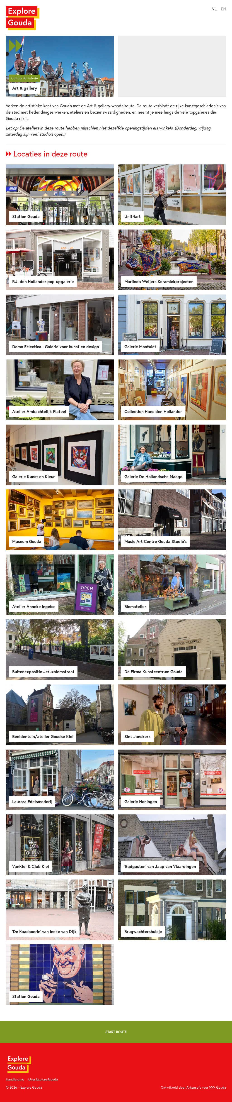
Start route (116, 1032)
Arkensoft (193, 1087)
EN (223, 9)
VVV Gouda (217, 1087)
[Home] (22, 18)
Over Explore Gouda (43, 1079)
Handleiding (15, 1079)
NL (214, 9)
